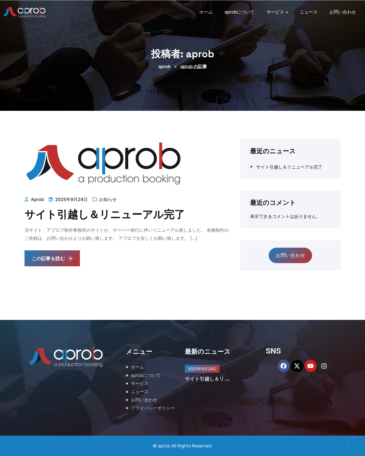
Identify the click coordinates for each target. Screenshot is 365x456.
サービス (277, 11)
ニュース (308, 11)
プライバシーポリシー (153, 408)
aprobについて (239, 11)
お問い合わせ (342, 11)
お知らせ (108, 199)
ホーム (206, 11)
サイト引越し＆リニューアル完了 (114, 214)
